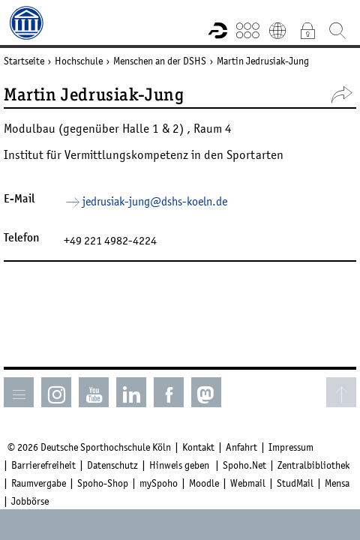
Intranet (307, 30)
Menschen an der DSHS (159, 61)
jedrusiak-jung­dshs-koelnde (154, 201)
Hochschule (79, 61)
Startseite (24, 61)
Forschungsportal (217, 30)
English (277, 30)
